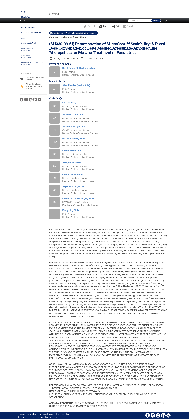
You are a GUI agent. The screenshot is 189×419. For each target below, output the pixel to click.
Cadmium (32, 414)
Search (156, 21)
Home (22, 21)
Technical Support (47, 414)
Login (165, 21)
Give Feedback (64, 414)
